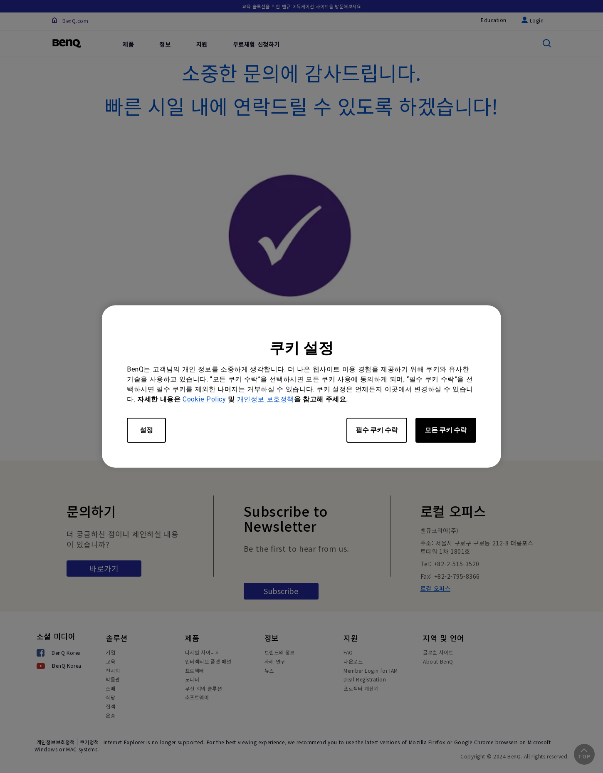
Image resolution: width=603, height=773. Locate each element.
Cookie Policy (204, 399)
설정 (146, 430)
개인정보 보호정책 (265, 399)
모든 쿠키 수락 (446, 430)
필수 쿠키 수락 (377, 430)
